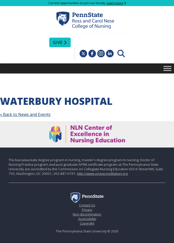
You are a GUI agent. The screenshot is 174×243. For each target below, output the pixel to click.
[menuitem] (121, 53)
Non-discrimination (87, 214)
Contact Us (87, 205)
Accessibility (87, 218)
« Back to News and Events (25, 114)
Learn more (115, 3)
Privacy (87, 209)
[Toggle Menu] (167, 68)
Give (58, 42)
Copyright (87, 223)
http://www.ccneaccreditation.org (102, 173)
